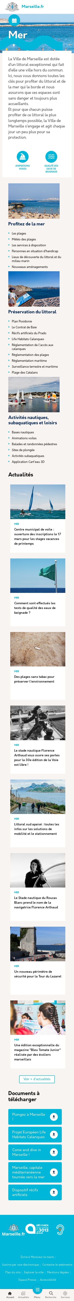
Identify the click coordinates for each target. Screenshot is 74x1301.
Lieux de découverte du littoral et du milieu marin (36, 259)
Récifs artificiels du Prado (29, 333)
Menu (37, 1295)
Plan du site (12, 1272)
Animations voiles (24, 438)
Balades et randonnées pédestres (34, 444)
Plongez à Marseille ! (28, 1117)
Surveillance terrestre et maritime (35, 366)
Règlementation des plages (30, 355)
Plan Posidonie (22, 321)
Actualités (23, 1295)
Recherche (50, 1295)
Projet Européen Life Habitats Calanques (29, 1135)
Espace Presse (27, 1280)
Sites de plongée (23, 450)
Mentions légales (58, 1272)
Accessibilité (48, 1280)
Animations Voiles (22, 160)
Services (65, 1295)
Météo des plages (24, 239)
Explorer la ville (34, 1272)
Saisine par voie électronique (20, 1265)
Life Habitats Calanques (28, 339)
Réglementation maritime (29, 361)
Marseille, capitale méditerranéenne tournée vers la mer (28, 1172)
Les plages (19, 233)
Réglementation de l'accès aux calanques (32, 347)
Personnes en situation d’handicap (35, 251)
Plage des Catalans (25, 372)
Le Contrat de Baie (24, 327)
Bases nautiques (23, 432)
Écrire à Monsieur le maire (37, 1257)
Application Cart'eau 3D (28, 462)
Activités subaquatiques (28, 456)
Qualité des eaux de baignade (51, 162)
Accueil (10, 1295)
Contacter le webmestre (57, 1265)
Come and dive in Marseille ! (26, 1152)
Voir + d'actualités (37, 1079)
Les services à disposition (29, 245)
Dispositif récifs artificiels (25, 1192)
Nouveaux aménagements (30, 267)
